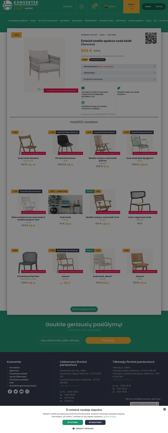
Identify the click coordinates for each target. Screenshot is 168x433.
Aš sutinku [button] (72, 422)
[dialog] (84, 216)
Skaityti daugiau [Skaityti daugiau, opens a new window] (110, 416)
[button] (84, 428)
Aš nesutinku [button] (95, 422)
